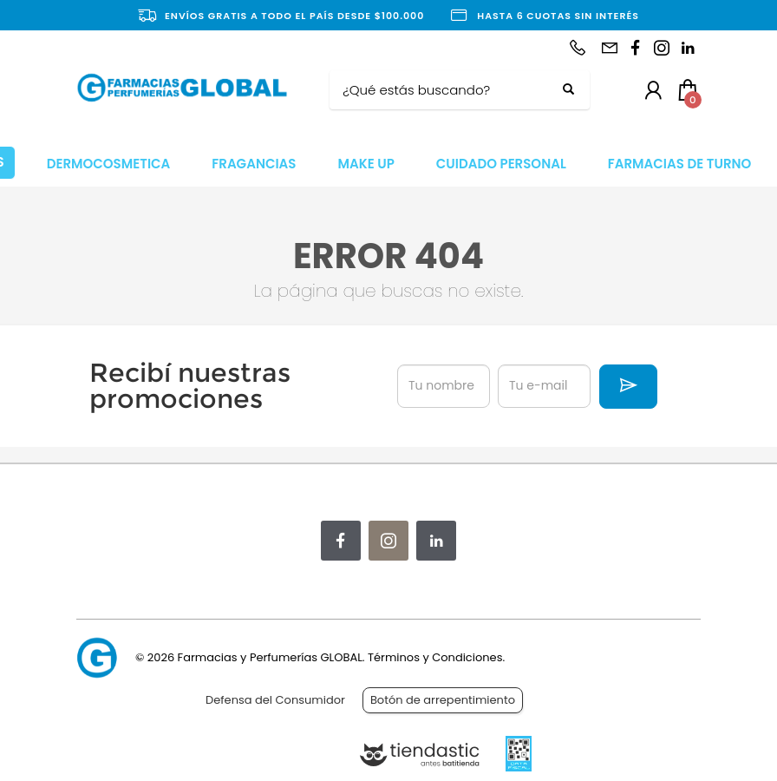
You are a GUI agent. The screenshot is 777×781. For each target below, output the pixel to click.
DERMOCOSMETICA (109, 163)
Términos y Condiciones (435, 657)
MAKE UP (365, 163)
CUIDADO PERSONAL (501, 163)
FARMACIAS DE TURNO (680, 163)
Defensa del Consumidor (275, 700)
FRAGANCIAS (254, 163)
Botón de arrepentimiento (442, 700)
